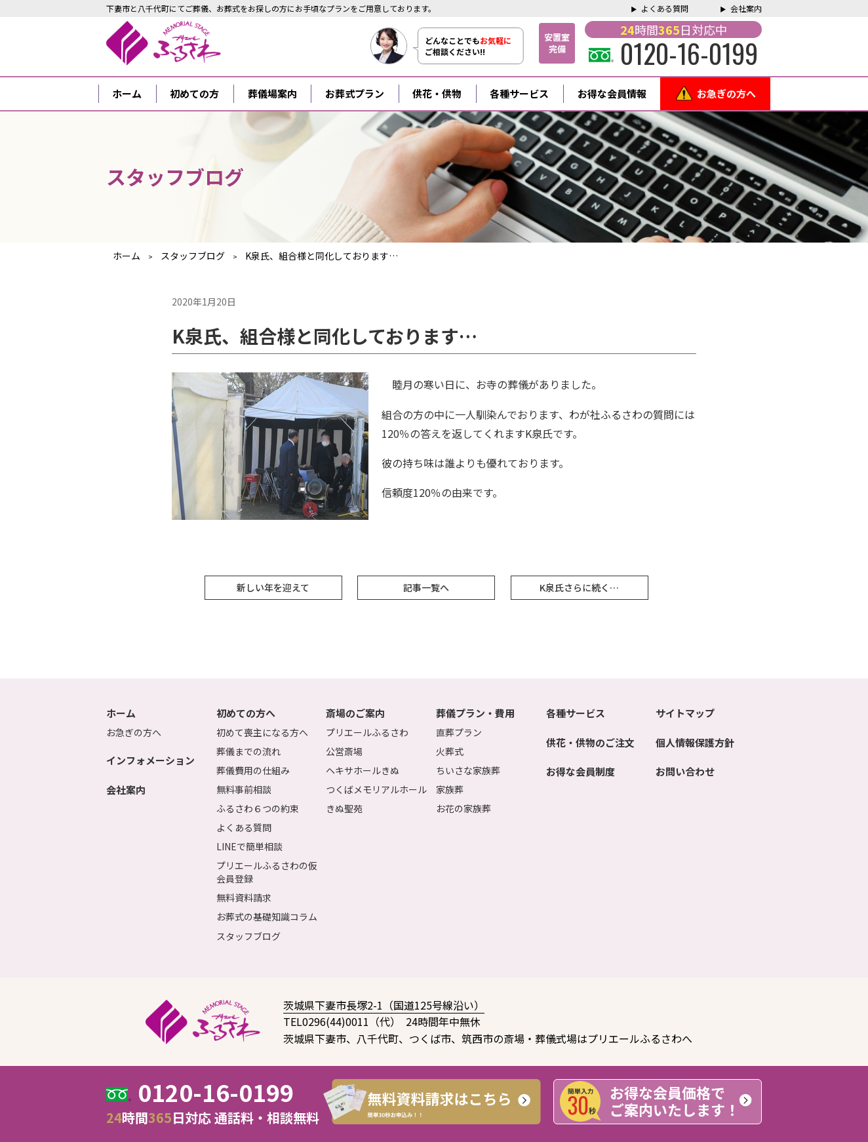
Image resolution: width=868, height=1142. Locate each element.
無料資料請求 (243, 897)
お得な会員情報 (612, 93)
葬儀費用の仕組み (253, 770)
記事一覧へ (426, 587)
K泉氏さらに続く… (579, 587)
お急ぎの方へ (726, 93)
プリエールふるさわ (367, 732)
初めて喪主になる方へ (262, 732)
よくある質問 (664, 8)
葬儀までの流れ (248, 751)
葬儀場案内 (272, 93)
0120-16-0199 (673, 53)
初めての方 (194, 93)
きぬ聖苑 (344, 808)
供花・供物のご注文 (590, 742)
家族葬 (450, 789)
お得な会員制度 (580, 771)
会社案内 (746, 8)
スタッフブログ (248, 936)
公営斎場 (344, 751)
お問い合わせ (685, 771)
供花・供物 (437, 93)
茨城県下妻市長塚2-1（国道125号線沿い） (383, 1005)
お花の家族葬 (463, 808)
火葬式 (450, 751)
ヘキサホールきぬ (362, 770)
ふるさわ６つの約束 (257, 808)
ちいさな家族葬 (468, 770)
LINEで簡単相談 (249, 846)
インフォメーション (150, 760)
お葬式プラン (354, 93)
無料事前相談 (243, 789)
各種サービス (519, 93)
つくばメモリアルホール (376, 789)
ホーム (127, 93)
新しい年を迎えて (273, 587)
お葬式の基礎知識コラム (266, 916)
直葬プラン (459, 732)
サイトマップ (685, 713)
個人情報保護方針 (695, 742)
